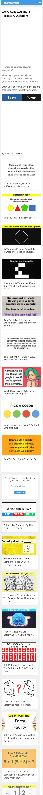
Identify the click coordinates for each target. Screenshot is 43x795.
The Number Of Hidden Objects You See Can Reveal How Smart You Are (19, 598)
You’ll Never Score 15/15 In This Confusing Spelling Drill (20, 392)
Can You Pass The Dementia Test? (21, 217)
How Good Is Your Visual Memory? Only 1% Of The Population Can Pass (21, 286)
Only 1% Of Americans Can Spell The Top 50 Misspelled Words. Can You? (19, 738)
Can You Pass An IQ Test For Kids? (21, 459)
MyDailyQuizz (11, 2)
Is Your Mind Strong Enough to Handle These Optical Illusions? (19, 250)
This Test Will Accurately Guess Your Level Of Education (19, 358)
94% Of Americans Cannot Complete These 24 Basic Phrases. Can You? (16, 561)
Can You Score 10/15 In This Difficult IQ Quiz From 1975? (18, 185)
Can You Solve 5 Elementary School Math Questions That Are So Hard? (20, 322)
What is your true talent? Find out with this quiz (21, 426)
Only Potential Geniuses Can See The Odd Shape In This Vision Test (19, 668)
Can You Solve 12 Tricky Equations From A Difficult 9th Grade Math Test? (18, 774)
